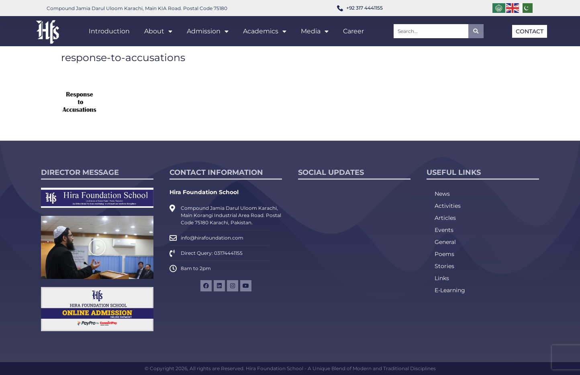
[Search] (476, 31)
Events (444, 230)
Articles (445, 217)
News (442, 193)
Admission (208, 31)
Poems (444, 254)
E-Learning (450, 290)
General (445, 242)
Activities (448, 205)
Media (315, 31)
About (158, 31)
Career (353, 31)
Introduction (109, 31)
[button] (97, 247)
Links (442, 278)
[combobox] (431, 31)
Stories (444, 266)
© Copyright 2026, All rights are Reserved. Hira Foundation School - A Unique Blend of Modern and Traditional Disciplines (290, 368)
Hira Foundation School (204, 192)
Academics (264, 31)
